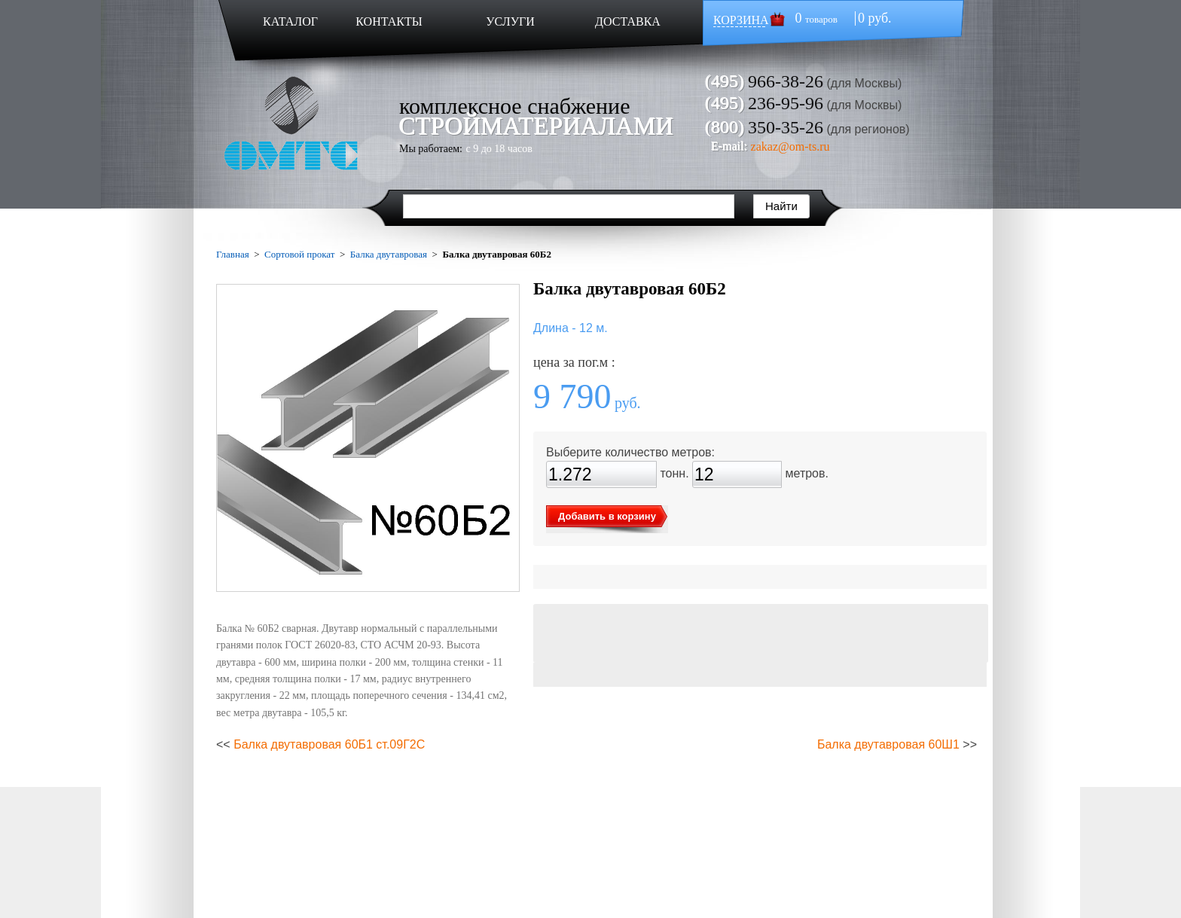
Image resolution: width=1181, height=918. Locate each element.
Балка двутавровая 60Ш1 (888, 744)
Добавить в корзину (607, 516)
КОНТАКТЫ (389, 21)
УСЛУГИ (510, 21)
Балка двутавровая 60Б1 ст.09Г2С (329, 744)
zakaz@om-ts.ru (790, 146)
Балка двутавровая (388, 254)
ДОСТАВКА (628, 21)
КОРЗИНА (741, 20)
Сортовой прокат (299, 254)
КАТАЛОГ (290, 21)
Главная (232, 254)
